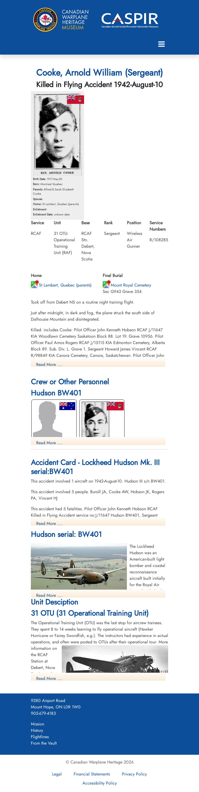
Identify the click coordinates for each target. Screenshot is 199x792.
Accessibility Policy (99, 783)
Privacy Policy (134, 774)
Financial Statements (92, 774)
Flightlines (40, 737)
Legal (57, 774)
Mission (37, 724)
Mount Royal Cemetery (127, 285)
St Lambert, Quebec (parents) (61, 285)
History (37, 730)
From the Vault (44, 743)
